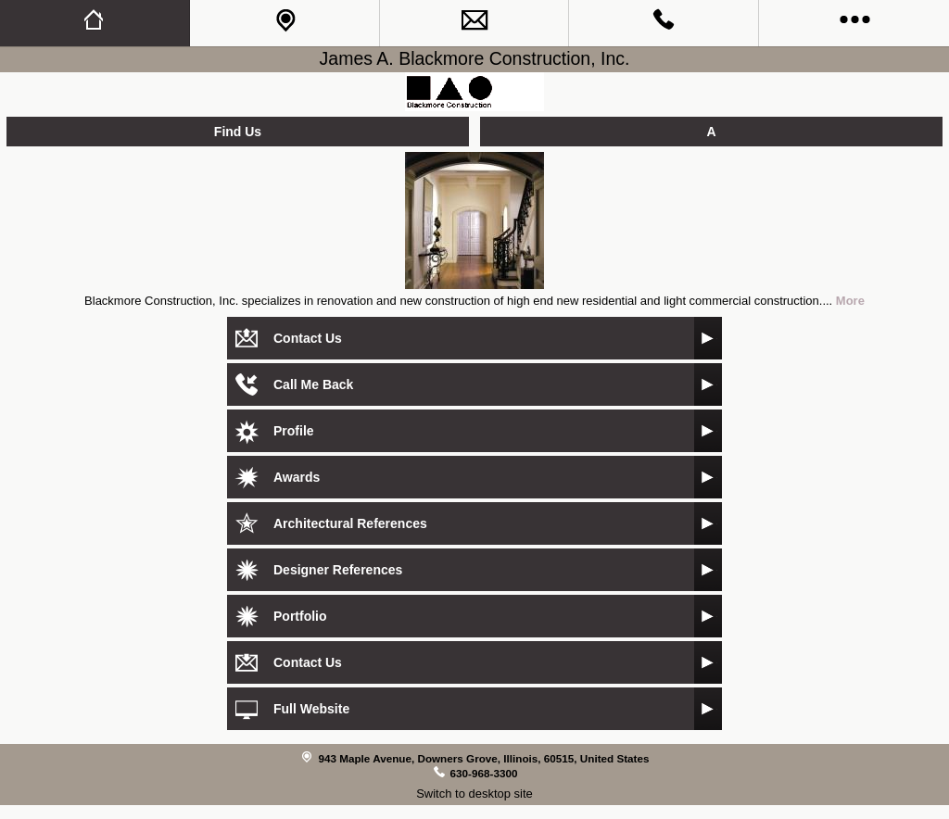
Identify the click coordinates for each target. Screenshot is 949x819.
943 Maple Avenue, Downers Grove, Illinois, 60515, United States (483, 758)
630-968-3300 (484, 773)
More (850, 301)
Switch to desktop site (474, 793)
